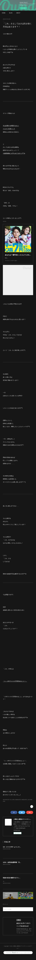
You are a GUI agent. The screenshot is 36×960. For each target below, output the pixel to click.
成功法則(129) (6, 803)
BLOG (10, 13)
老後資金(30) (18, 803)
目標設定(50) (24, 803)
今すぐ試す (23, 8)
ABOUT (18, 13)
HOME (3, 13)
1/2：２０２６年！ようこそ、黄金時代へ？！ (16, 851)
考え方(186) (12, 803)
